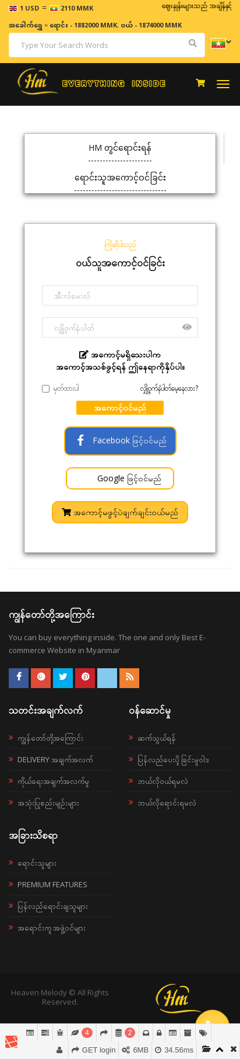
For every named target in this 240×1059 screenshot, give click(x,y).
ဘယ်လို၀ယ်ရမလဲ (162, 781)
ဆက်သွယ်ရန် (156, 737)
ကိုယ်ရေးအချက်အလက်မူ (53, 781)
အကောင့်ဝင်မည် (120, 407)
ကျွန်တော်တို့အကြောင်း (50, 737)
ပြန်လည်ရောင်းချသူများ (52, 906)
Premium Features (52, 884)
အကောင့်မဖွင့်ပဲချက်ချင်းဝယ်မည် (120, 512)
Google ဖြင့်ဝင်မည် (128, 478)
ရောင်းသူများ (37, 862)
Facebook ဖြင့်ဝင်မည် (120, 440)
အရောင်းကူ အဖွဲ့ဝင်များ (51, 927)
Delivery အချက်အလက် (55, 759)
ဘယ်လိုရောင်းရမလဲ (166, 802)
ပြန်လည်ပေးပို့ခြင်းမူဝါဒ (173, 759)
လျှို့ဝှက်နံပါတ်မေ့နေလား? (169, 388)
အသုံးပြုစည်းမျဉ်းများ (48, 802)
